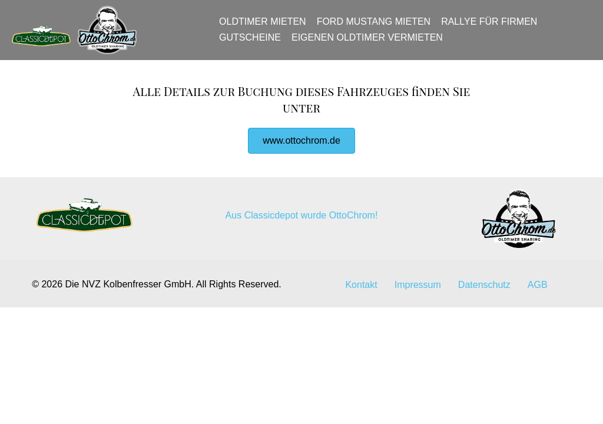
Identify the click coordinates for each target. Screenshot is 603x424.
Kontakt (361, 296)
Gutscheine (254, 43)
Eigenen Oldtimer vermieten (371, 43)
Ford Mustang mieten (377, 27)
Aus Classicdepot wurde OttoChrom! (302, 226)
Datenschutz (484, 296)
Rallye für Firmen (493, 27)
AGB (538, 296)
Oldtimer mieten (266, 27)
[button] (301, 152)
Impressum (418, 296)
